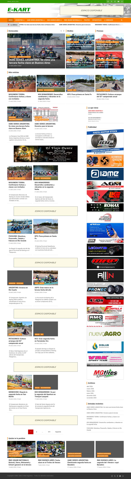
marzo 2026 (90, 389)
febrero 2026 (90, 391)
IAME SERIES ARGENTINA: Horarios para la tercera (82, 25)
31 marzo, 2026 (72, 467)
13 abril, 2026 (100, 48)
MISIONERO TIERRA (20, 90)
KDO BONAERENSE (49, 90)
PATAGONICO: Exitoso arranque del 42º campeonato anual (109, 95)
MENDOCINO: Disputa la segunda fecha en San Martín (18, 394)
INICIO (11, 20)
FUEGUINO (70, 42)
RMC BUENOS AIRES (53, 20)
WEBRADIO (109, 20)
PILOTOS (87, 20)
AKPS (68, 60)
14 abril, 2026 (12, 467)
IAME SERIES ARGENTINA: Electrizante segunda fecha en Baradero (79, 462)
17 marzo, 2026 (101, 467)
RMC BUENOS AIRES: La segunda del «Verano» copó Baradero (108, 462)
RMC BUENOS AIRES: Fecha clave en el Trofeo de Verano (49, 461)
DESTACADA (13, 57)
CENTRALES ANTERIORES (15, 451)
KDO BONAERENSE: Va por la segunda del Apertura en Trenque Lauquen (45, 394)
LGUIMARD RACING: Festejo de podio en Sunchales (108, 45)
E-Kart (19, 65)
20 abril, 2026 (71, 66)
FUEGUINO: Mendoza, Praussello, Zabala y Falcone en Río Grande (80, 45)
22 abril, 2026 (13, 65)
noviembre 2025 (91, 398)
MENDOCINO (18, 387)
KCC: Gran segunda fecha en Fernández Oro (45, 340)
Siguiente (58, 432)
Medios (70, 31)
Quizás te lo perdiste (17, 438)
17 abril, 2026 (38, 399)
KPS (75, 90)
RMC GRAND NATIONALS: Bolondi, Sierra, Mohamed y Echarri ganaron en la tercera (20, 462)
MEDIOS (76, 42)
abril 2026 (90, 386)
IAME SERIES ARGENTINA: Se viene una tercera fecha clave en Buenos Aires (39, 25)
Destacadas (13, 31)
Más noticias (14, 72)
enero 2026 (90, 393)
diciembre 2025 (91, 395)
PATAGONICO (106, 90)
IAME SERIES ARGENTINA (35, 20)
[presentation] (61, 31)
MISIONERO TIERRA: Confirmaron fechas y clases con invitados (20, 96)
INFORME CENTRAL (14, 453)
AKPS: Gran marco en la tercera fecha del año (79, 63)
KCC (42, 334)
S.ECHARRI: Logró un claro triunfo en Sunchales (106, 63)
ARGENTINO (19, 20)
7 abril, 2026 (41, 465)
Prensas (100, 31)
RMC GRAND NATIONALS (72, 20)
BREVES (11, 90)
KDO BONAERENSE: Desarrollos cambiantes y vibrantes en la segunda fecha (50, 96)
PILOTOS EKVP (100, 42)
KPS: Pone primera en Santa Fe (79, 94)
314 (49, 432)
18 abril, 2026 (12, 399)
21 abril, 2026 (71, 48)
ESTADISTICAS (97, 20)
